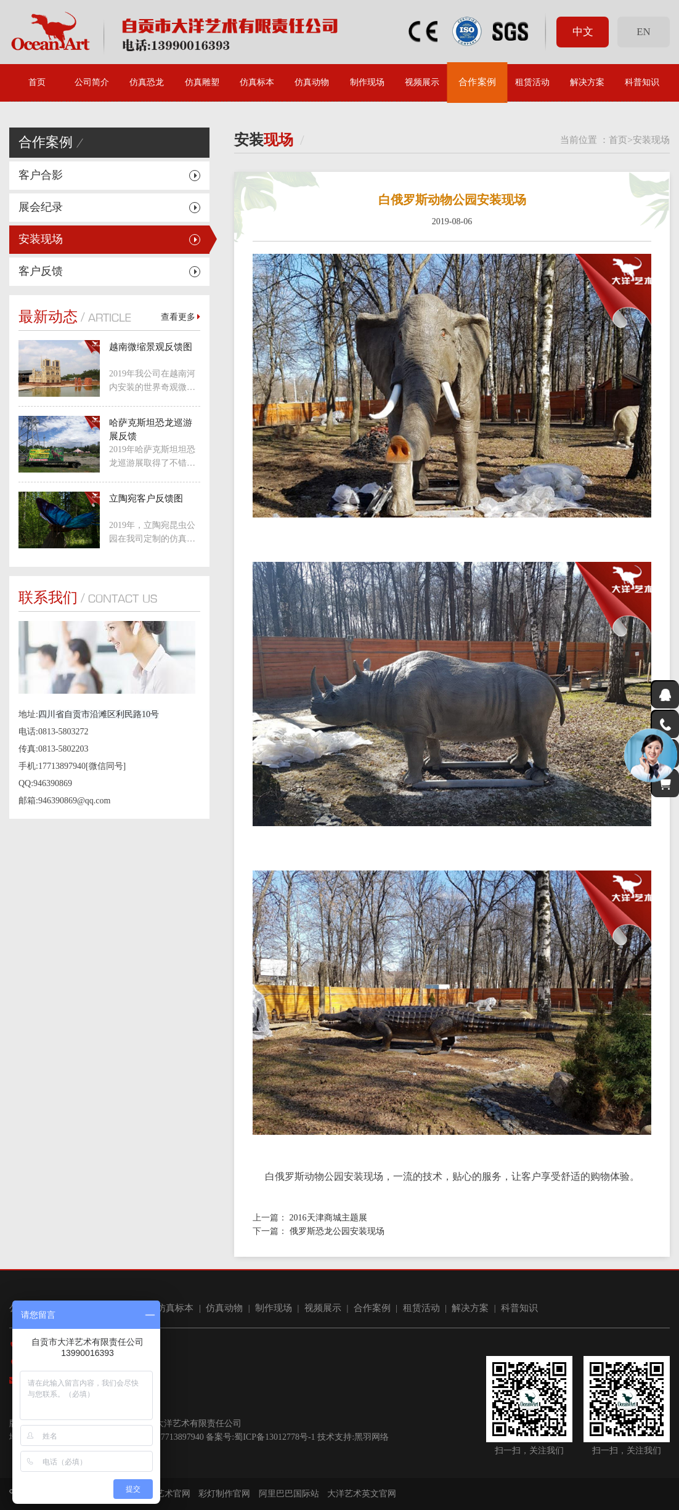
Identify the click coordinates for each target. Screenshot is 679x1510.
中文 (582, 32)
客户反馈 (40, 271)
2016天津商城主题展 (328, 1217)
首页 (37, 82)
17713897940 (180, 1437)
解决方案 (587, 82)
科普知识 (642, 82)
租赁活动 (532, 82)
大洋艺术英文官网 (361, 1493)
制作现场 (367, 82)
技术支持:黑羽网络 (353, 1437)
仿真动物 (312, 82)
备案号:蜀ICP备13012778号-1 (260, 1437)
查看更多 (181, 317)
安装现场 (40, 239)
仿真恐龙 (146, 82)
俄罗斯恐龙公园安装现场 (337, 1231)
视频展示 (422, 82)
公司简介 (92, 82)
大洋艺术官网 (164, 1493)
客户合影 (40, 175)
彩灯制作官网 (224, 1493)
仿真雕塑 (202, 82)
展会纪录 (40, 207)
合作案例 (477, 82)
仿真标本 (257, 82)
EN (643, 32)
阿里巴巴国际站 (289, 1493)
